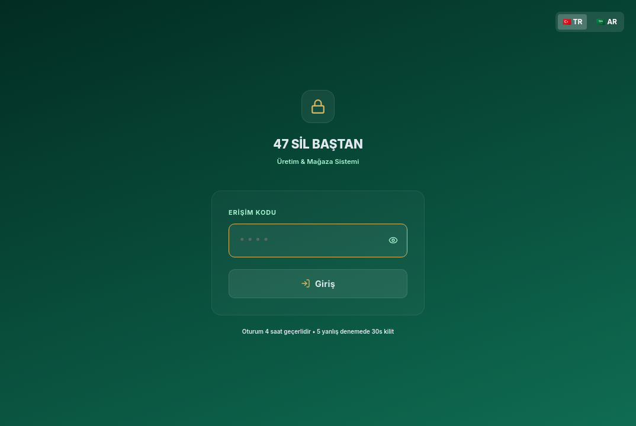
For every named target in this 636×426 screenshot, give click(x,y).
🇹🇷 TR (573, 21)
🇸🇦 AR (606, 21)
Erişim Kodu (253, 212)
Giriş (318, 284)
